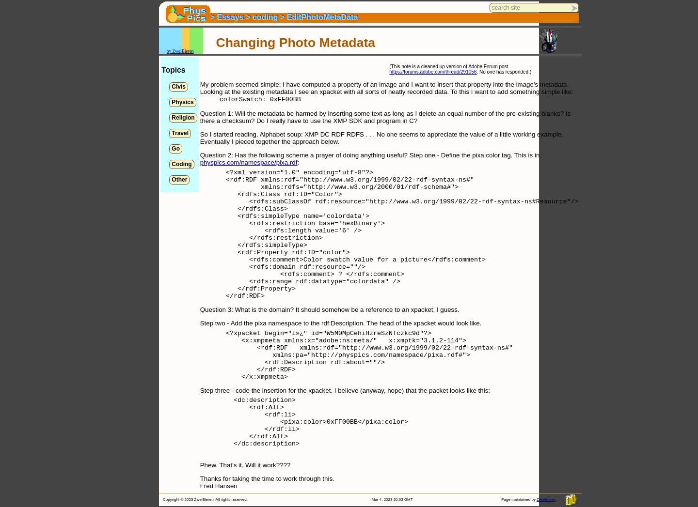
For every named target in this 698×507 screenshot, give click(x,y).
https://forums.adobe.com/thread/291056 (432, 72)
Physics (182, 102)
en (192, 51)
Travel (180, 133)
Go (176, 148)
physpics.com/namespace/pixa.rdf (249, 162)
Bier (186, 51)
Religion (183, 117)
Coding (181, 164)
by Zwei (174, 51)
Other (179, 179)
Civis (179, 86)
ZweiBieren (546, 499)
